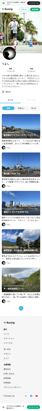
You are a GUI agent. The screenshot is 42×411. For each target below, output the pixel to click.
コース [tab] (10, 100)
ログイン (24, 9)
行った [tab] (33, 108)
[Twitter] (26, 396)
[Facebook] (31, 396)
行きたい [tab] (21, 108)
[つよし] (6, 147)
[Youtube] (36, 396)
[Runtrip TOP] (7, 9)
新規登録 (35, 9)
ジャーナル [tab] (31, 100)
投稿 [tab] (8, 108)
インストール (33, 3)
